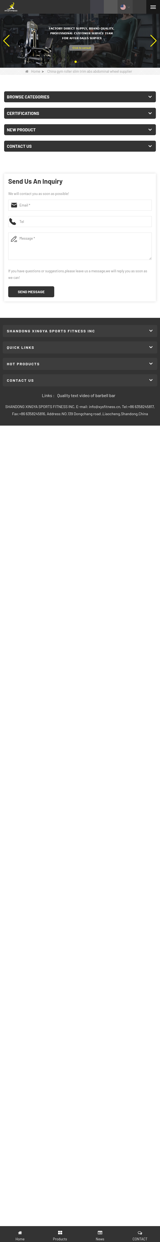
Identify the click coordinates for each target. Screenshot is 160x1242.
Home (32, 71)
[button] (76, 62)
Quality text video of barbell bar (86, 395)
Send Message (31, 291)
